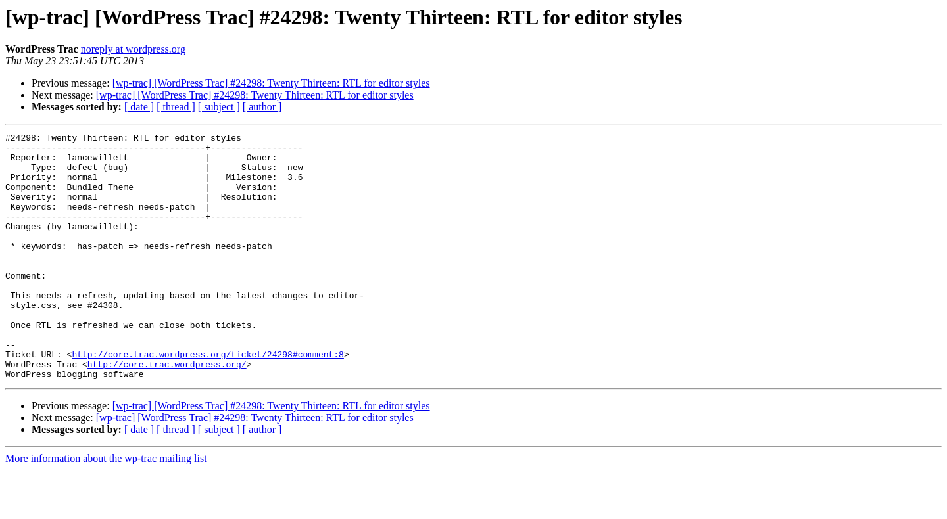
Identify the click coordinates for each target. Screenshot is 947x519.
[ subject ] (219, 106)
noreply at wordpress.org (133, 49)
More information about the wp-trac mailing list (106, 507)
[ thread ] (176, 106)
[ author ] (262, 106)
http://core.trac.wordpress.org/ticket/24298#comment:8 (207, 399)
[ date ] (139, 106)
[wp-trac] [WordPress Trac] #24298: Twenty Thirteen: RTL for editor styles (271, 83)
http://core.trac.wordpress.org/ (167, 411)
